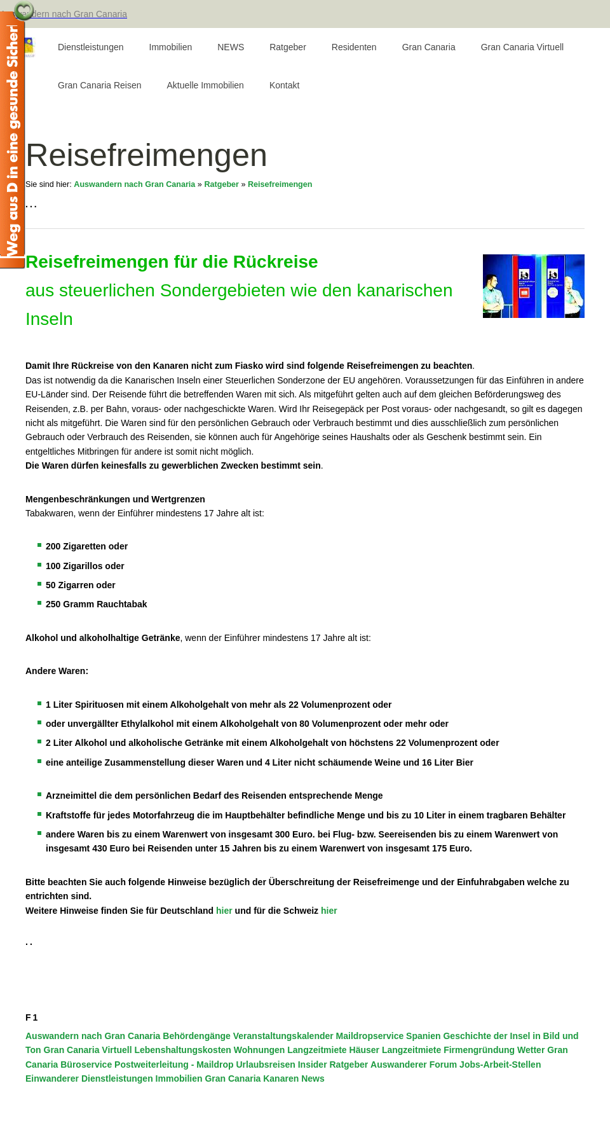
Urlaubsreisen (265, 1064)
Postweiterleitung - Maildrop (173, 1064)
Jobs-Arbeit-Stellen (500, 1064)
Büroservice (86, 1064)
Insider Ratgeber (333, 1064)
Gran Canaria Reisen (100, 85)
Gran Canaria (429, 47)
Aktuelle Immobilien (205, 85)
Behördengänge (197, 1036)
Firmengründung (479, 1050)
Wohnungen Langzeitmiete (290, 1050)
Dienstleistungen (91, 47)
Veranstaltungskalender (283, 1036)
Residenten (354, 47)
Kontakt (284, 85)
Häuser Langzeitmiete (395, 1050)
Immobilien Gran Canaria (208, 1078)
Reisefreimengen (280, 184)
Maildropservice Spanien (388, 1036)
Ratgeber (287, 47)
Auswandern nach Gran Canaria (134, 184)
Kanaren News (293, 1078)
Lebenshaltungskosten (182, 1050)
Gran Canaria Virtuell (522, 47)
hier (224, 911)
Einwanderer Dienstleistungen (89, 1078)
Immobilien (171, 47)
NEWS (230, 47)
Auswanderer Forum (413, 1064)
